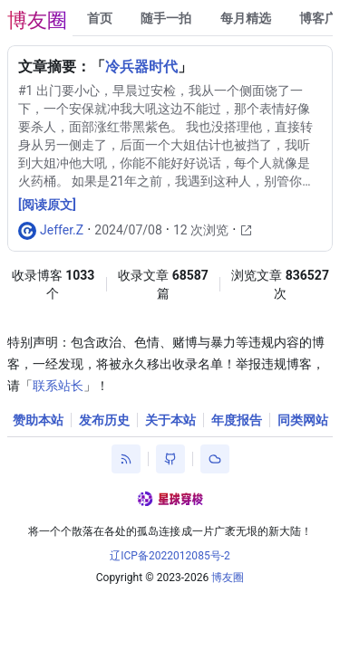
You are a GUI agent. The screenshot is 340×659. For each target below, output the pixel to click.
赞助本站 (38, 420)
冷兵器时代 (141, 66)
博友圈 (37, 20)
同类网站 (302, 420)
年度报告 (236, 420)
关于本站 (170, 420)
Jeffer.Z (61, 230)
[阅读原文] (47, 204)
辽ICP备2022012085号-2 (170, 555)
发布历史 (104, 420)
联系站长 (58, 385)
